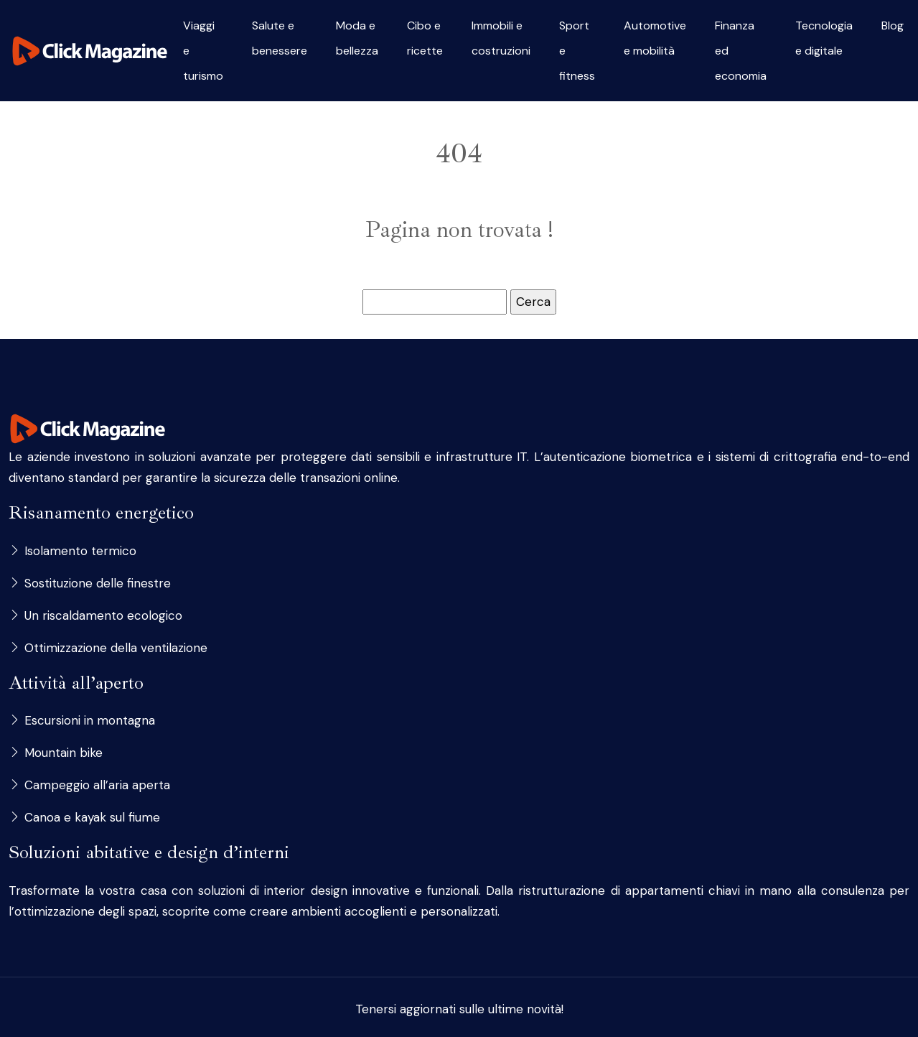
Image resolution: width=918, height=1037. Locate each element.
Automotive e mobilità (655, 38)
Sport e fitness (577, 50)
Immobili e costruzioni (501, 38)
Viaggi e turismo (203, 50)
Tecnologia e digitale (824, 38)
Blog (892, 25)
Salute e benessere (279, 38)
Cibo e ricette (425, 38)
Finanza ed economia (741, 50)
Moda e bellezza (357, 38)
